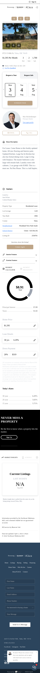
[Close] (36, 652)
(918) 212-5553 (9, 643)
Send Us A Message (20, 624)
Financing (32, 563)
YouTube (22, 647)
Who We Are (21, 567)
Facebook (7, 647)
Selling (25, 563)
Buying (19, 563)
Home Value (12, 567)
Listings (12, 563)
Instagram (15, 647)
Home (6, 563)
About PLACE (16, 572)
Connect (25, 572)
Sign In (32, 2)
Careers (29, 567)
